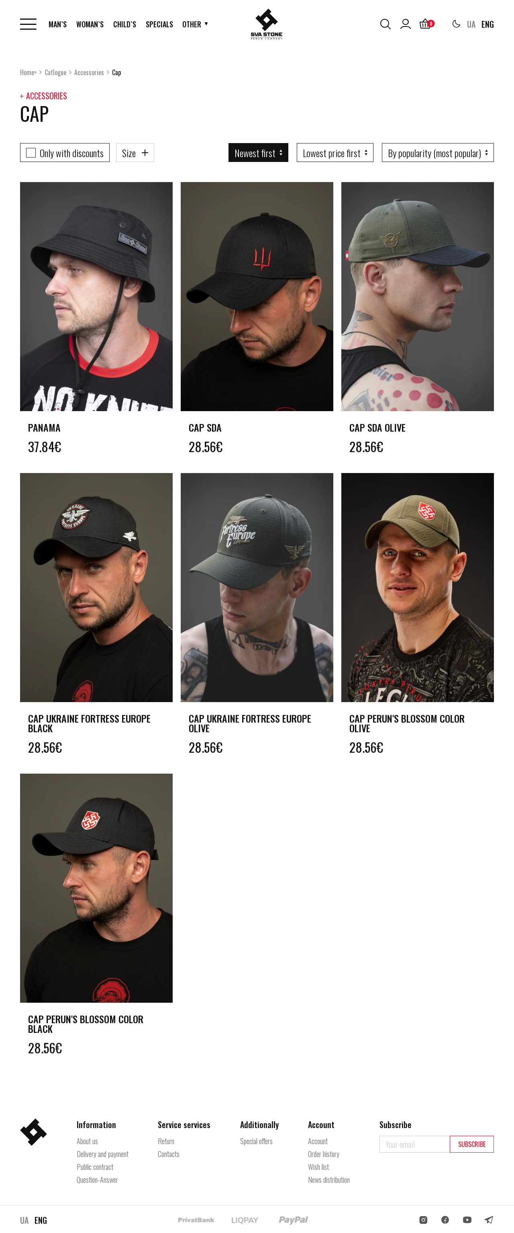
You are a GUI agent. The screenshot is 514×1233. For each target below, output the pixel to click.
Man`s (58, 24)
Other (191, 24)
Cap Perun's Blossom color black (85, 1023)
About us (87, 1141)
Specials (159, 24)
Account (318, 1141)
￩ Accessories (43, 96)
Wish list (318, 1166)
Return (166, 1141)
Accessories (89, 72)
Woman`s (90, 24)
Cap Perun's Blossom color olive (407, 723)
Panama (44, 427)
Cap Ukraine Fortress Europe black (89, 723)
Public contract (95, 1166)
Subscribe (471, 1144)
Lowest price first (332, 152)
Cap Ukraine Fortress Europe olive (250, 723)
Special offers (256, 1141)
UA (471, 24)
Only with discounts (72, 152)
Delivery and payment (102, 1154)
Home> (28, 72)
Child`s (124, 24)
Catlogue (55, 72)
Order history (323, 1154)
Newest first (255, 152)
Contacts (168, 1154)
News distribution (329, 1179)
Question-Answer (97, 1179)
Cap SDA (205, 427)
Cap (116, 72)
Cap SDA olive (377, 427)
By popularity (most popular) (434, 152)
